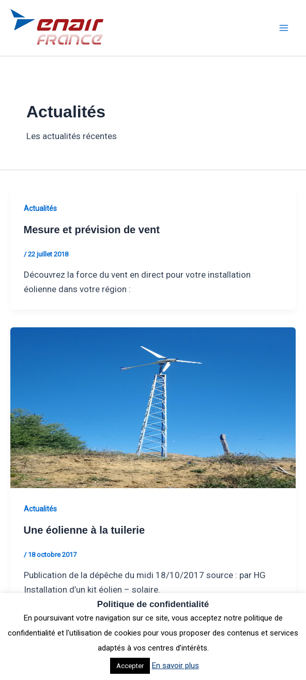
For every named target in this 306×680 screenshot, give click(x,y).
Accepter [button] (130, 666)
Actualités (40, 208)
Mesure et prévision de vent (92, 229)
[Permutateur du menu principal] (284, 28)
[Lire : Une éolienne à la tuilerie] (153, 407)
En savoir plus (175, 665)
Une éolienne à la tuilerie (84, 530)
